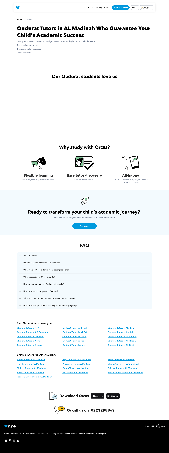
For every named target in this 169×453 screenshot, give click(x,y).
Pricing (99, 7)
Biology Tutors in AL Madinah (31, 368)
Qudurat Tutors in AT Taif (74, 332)
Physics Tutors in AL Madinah (76, 364)
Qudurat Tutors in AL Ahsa (30, 345)
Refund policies (71, 433)
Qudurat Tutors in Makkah (121, 328)
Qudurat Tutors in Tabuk (74, 336)
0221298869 (103, 413)
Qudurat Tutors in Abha (28, 341)
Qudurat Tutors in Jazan (74, 345)
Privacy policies (56, 433)
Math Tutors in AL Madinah (121, 359)
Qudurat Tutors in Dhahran (30, 336)
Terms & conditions (86, 433)
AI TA (22, 433)
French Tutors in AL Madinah (31, 364)
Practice (14, 433)
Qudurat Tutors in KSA (28, 328)
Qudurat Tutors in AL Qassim (122, 341)
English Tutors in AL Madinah (76, 359)
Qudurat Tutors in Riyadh (74, 328)
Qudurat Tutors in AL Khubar (122, 336)
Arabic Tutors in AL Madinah (31, 359)
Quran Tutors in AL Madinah (76, 368)
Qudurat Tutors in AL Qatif (121, 345)
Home (19, 19)
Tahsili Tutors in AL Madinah (30, 372)
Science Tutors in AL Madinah (122, 368)
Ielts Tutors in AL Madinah (75, 372)
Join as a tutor (89, 7)
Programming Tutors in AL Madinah (34, 377)
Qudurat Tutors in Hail (73, 341)
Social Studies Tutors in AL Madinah (125, 372)
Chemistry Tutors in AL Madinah (123, 364)
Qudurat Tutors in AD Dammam (32, 332)
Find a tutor (30, 433)
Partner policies (102, 433)
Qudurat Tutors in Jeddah (120, 332)
